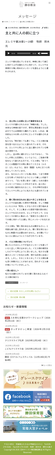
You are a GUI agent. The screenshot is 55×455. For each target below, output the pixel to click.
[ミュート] (39, 53)
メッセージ (24, 282)
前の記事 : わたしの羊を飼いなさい (25, 291)
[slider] (24, 53)
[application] (27, 53)
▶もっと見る (47, 365)
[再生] (8, 53)
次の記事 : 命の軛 (17, 297)
